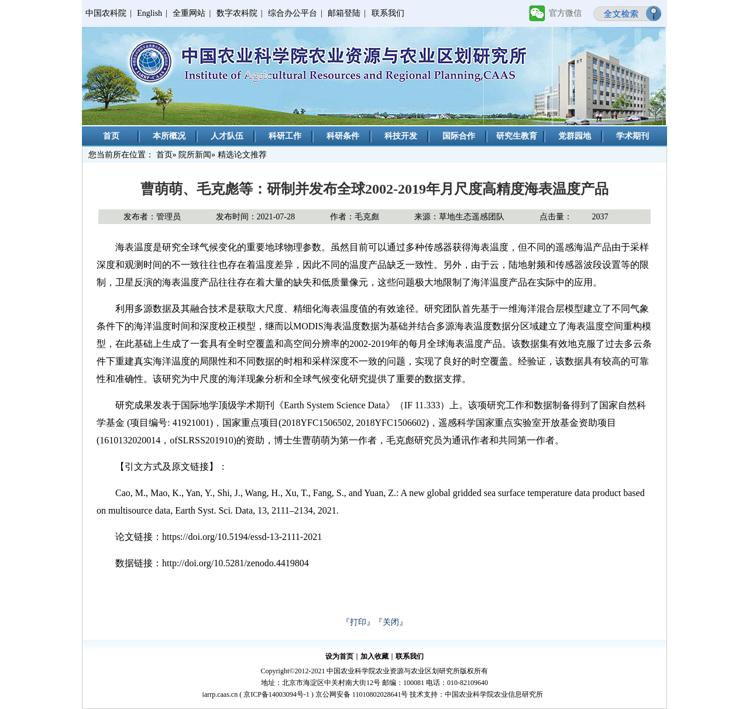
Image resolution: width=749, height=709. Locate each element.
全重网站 (189, 13)
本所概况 (169, 136)
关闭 (391, 622)
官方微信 (565, 13)
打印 (358, 622)
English (149, 13)
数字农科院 (237, 13)
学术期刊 (632, 136)
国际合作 (458, 136)
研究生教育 (516, 136)
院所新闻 (194, 154)
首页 (111, 136)
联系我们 (388, 13)
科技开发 (400, 136)
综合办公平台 (292, 13)
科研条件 (343, 136)
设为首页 (339, 656)
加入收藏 (374, 656)
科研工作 (285, 136)
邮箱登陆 (344, 13)
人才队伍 (227, 136)
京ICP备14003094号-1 (276, 694)
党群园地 (574, 136)
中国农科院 (105, 13)
